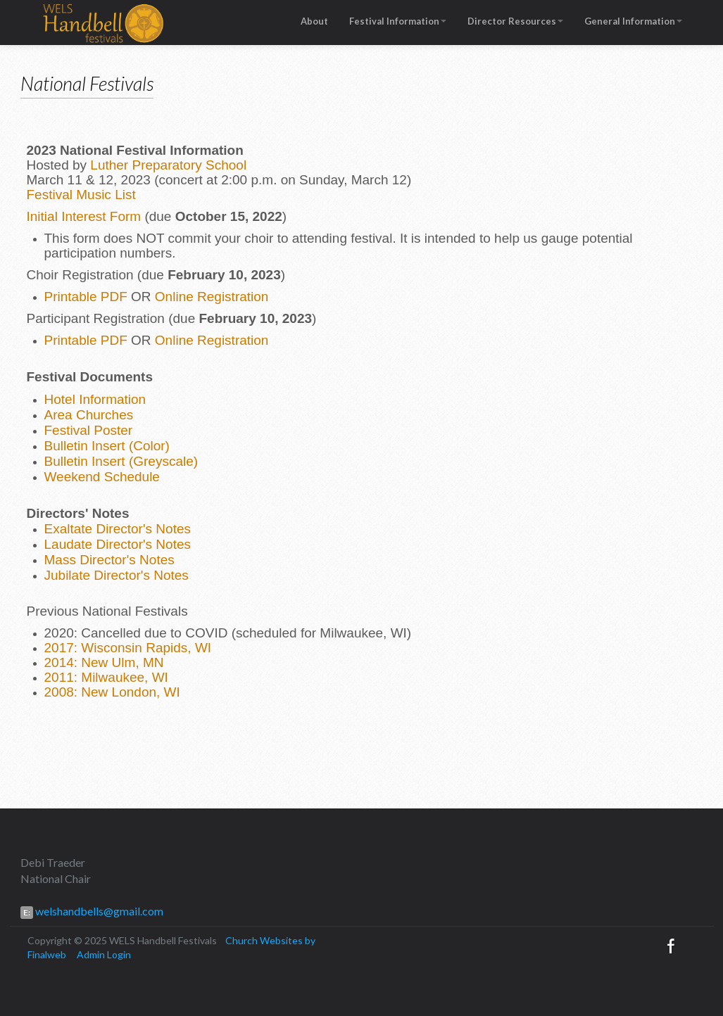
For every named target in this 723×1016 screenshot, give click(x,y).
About (314, 21)
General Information (633, 21)
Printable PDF (85, 296)
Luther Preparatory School (168, 165)
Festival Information (397, 21)
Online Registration (212, 296)
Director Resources (515, 21)
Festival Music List (81, 194)
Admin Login (104, 954)
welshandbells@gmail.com (98, 910)
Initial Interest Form (84, 216)
